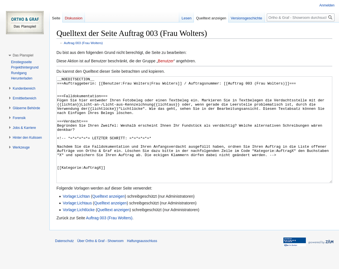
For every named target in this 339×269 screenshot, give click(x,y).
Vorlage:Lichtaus (77, 224)
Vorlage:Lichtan (76, 217)
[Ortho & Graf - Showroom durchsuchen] (301, 17)
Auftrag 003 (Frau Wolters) (83, 43)
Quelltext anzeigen (108, 217)
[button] (23, 55)
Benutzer (166, 61)
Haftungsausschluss (142, 262)
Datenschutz (64, 262)
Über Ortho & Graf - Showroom (100, 262)
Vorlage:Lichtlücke (79, 231)
